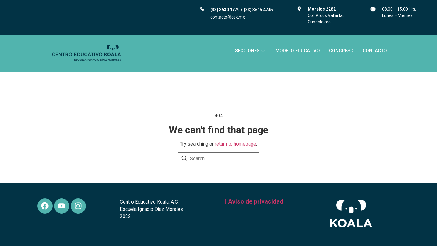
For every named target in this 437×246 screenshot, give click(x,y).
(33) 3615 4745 (258, 9)
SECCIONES (250, 50)
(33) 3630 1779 (224, 9)
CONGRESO (341, 50)
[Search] (184, 159)
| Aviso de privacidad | (256, 201)
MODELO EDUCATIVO (298, 50)
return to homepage (235, 144)
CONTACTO (375, 50)
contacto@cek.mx (227, 17)
